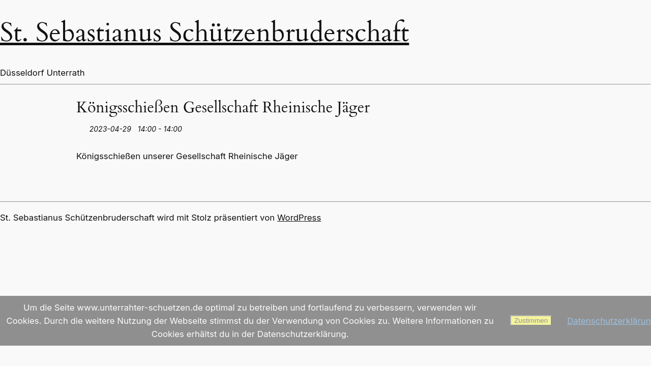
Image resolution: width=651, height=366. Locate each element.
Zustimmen (531, 320)
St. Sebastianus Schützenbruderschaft (204, 33)
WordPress (299, 217)
